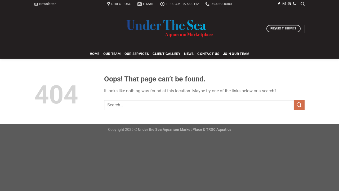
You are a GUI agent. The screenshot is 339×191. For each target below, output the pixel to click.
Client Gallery (167, 54)
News (189, 54)
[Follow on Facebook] (278, 4)
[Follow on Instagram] (284, 4)
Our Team (112, 54)
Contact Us (208, 54)
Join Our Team (236, 54)
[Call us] (294, 4)
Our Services (136, 54)
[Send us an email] (289, 4)
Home (95, 54)
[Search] (303, 4)
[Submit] (299, 105)
